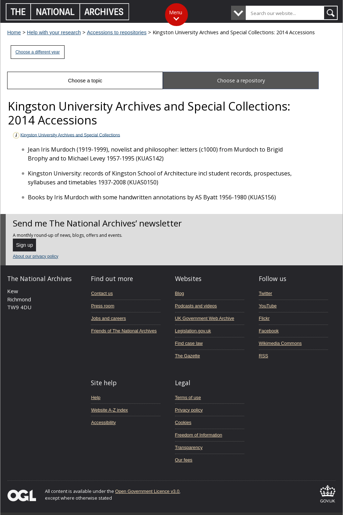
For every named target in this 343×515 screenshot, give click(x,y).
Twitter (265, 293)
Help (95, 397)
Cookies (183, 422)
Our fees (184, 460)
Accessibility (103, 422)
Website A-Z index (109, 410)
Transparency (189, 447)
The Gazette (187, 355)
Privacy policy (189, 410)
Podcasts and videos (196, 306)
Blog (179, 293)
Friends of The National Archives (124, 330)
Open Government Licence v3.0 (147, 491)
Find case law (189, 343)
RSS (263, 355)
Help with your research (54, 32)
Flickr (264, 318)
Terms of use (188, 397)
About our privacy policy (35, 256)
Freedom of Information (198, 435)
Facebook (269, 330)
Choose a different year (37, 52)
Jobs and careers (108, 318)
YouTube (268, 306)
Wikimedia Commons (280, 343)
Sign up (24, 245)
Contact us (102, 293)
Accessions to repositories (117, 32)
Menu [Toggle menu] (175, 12)
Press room (102, 306)
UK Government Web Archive (204, 318)
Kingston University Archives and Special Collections (66, 135)
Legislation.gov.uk (193, 330)
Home (14, 32)
